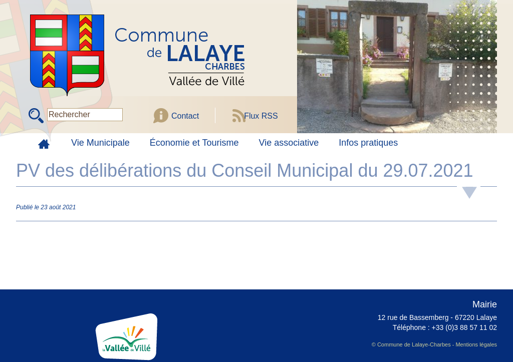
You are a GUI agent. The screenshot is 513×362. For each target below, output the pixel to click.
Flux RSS (261, 116)
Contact (185, 116)
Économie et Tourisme (194, 143)
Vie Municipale (100, 143)
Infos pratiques (368, 143)
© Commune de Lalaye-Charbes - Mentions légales (434, 344)
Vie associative (289, 143)
